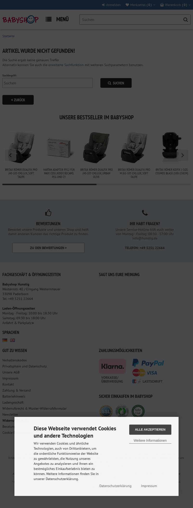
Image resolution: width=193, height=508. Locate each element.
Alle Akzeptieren (150, 429)
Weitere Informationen (150, 440)
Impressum (149, 486)
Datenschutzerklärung (115, 486)
